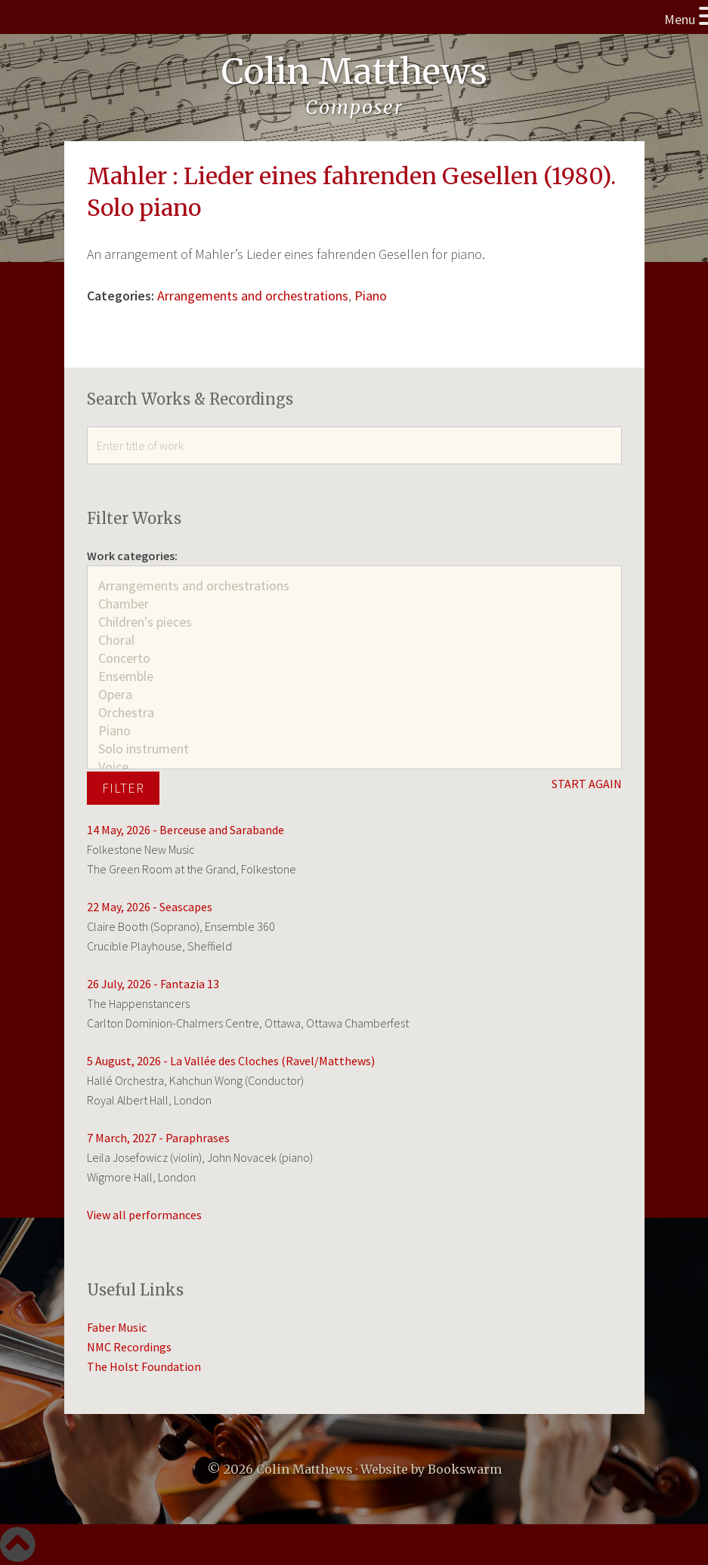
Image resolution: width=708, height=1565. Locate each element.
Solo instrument (354, 749)
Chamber (354, 604)
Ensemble (354, 676)
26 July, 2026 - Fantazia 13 (153, 983)
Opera (354, 694)
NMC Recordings (129, 1346)
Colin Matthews (354, 72)
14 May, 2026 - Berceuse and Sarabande (185, 829)
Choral (354, 640)
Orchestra (354, 713)
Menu (679, 19)
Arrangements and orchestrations (252, 295)
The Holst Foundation (144, 1366)
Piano (370, 295)
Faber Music (117, 1327)
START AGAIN (587, 783)
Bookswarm (465, 1469)
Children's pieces (354, 622)
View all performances (144, 1214)
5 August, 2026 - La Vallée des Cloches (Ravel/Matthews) (231, 1060)
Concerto (354, 658)
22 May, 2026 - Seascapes (149, 906)
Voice (354, 767)
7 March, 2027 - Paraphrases (158, 1137)
